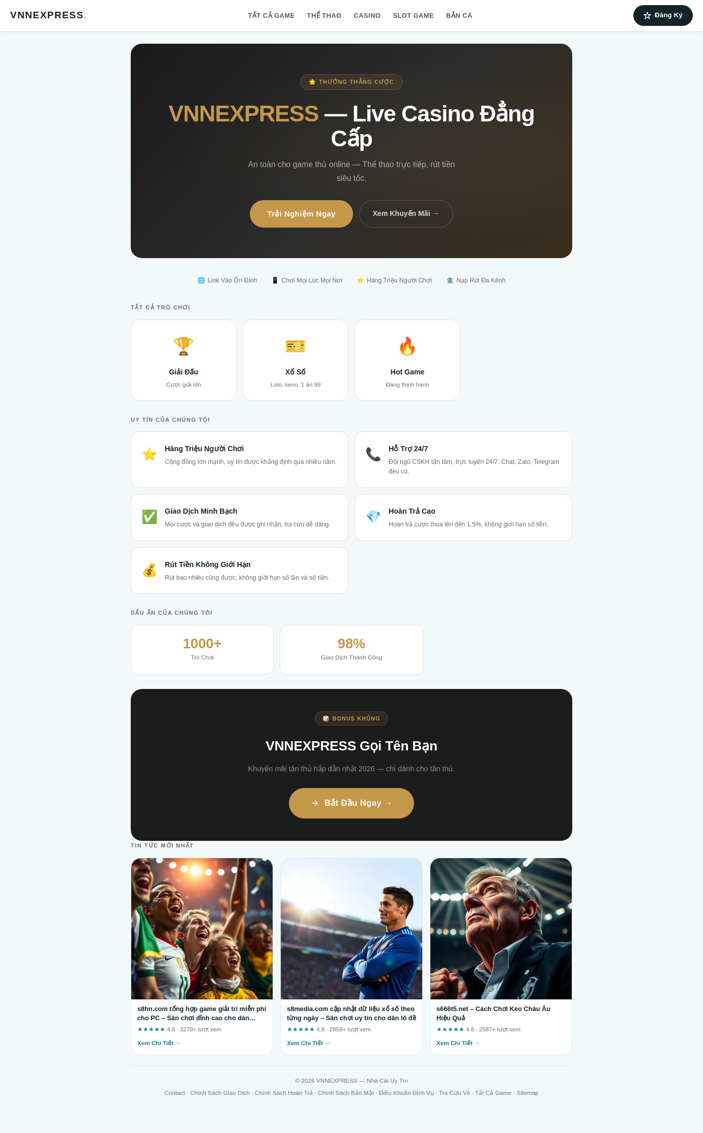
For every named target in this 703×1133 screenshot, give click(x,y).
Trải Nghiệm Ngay (301, 213)
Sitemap (528, 1092)
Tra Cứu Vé (454, 1092)
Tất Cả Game (271, 15)
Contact (174, 1092)
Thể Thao (324, 15)
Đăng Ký (663, 15)
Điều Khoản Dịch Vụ (406, 1092)
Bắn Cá (459, 15)
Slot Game (413, 15)
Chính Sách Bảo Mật (346, 1092)
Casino (367, 15)
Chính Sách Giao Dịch (220, 1092)
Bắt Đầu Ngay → (351, 803)
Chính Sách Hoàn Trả (284, 1092)
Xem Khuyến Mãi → (406, 213)
